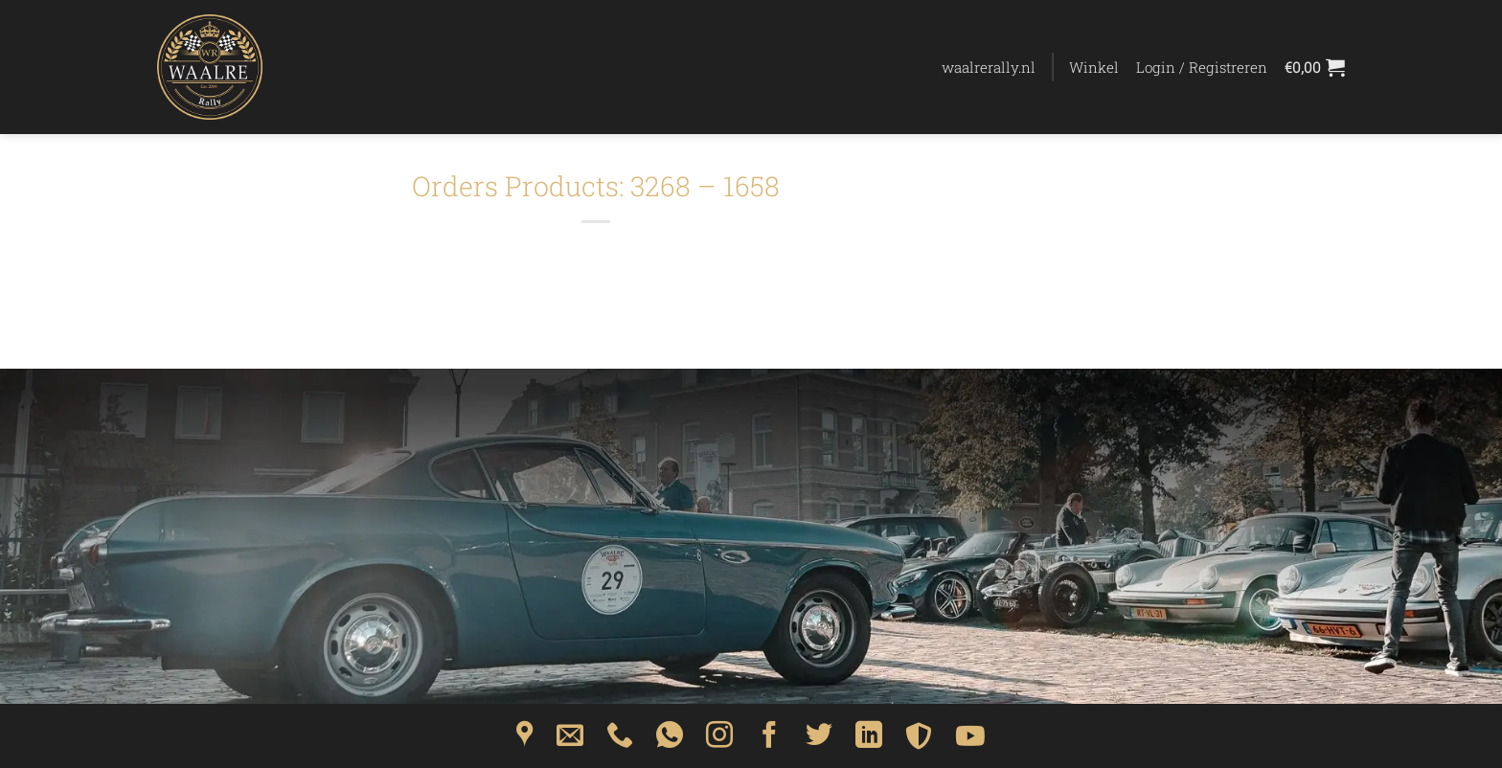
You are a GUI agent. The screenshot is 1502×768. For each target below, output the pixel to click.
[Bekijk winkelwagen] (1315, 67)
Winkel (1094, 67)
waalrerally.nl (988, 67)
